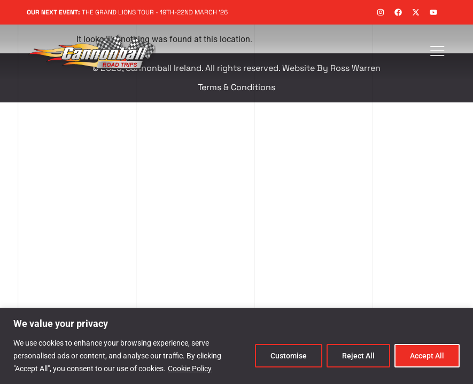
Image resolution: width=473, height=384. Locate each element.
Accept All (427, 355)
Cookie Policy (190, 368)
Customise (288, 355)
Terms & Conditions (236, 87)
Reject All (358, 355)
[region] (236, 346)
